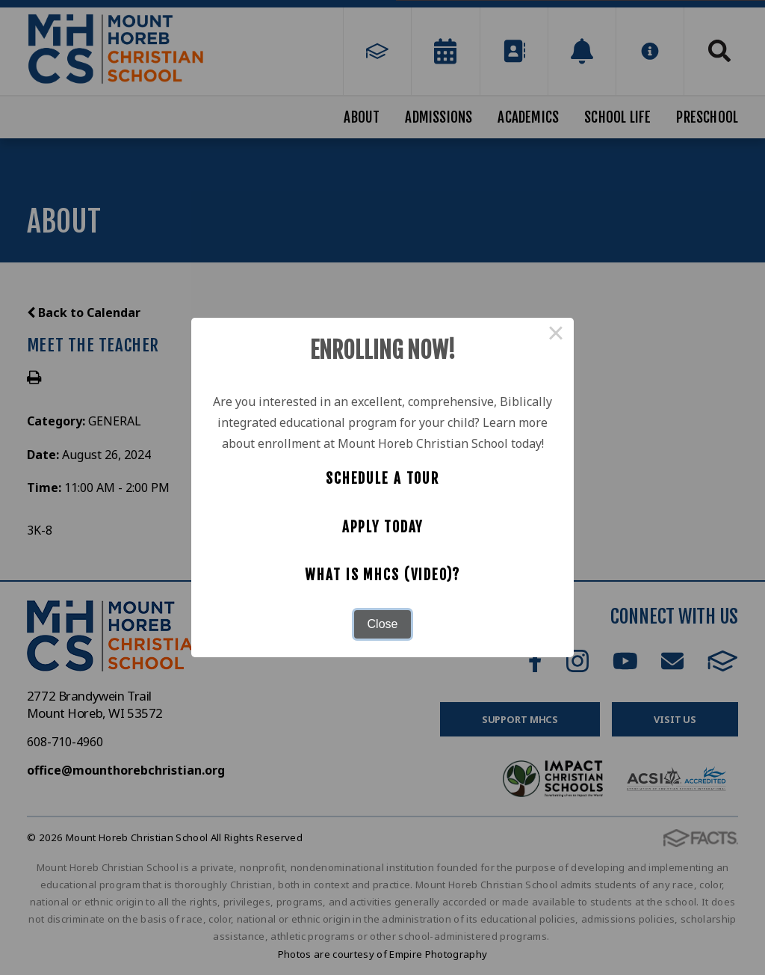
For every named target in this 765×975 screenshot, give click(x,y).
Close (383, 624)
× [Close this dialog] (556, 336)
